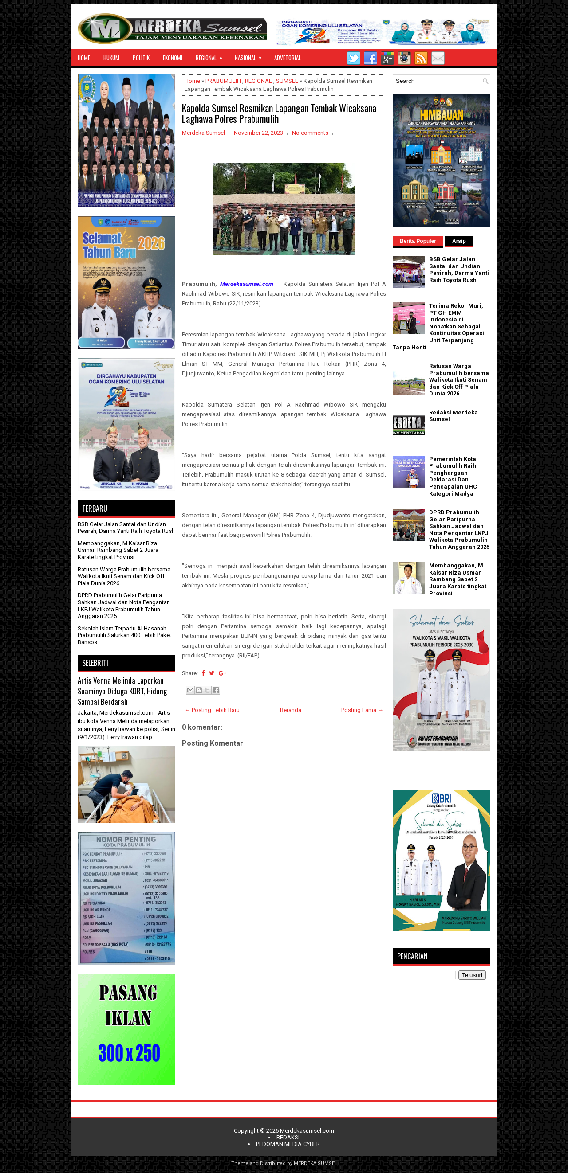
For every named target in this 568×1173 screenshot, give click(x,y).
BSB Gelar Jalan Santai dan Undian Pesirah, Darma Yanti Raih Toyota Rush (126, 528)
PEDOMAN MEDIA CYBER (288, 1144)
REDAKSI (288, 1137)
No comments (310, 132)
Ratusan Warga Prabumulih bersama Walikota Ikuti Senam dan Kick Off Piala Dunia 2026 (124, 576)
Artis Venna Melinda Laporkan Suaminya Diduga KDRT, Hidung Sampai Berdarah (122, 691)
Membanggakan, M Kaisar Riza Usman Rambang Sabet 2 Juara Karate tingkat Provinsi (118, 550)
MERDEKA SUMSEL (315, 1163)
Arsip (459, 241)
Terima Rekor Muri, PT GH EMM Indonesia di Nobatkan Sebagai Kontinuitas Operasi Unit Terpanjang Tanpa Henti (438, 326)
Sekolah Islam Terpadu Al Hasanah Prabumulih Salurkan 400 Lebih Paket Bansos (124, 635)
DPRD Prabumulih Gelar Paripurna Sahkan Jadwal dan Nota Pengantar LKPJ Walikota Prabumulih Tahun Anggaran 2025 (123, 605)
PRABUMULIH (223, 81)
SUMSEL (287, 81)
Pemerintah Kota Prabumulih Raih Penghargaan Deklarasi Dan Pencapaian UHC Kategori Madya (453, 476)
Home (192, 81)
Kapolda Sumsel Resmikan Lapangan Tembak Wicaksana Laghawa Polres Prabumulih (279, 113)
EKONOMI (172, 57)
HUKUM (111, 57)
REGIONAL (212, 55)
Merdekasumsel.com (307, 1130)
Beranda (290, 710)
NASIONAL (251, 55)
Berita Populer (418, 241)
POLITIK (141, 57)
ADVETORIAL (287, 57)
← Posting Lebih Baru (212, 710)
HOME (84, 57)
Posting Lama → (362, 710)
